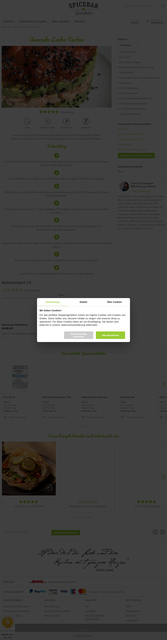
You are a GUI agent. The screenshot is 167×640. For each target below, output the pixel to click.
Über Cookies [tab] (114, 302)
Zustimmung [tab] (53, 302)
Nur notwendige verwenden (78, 335)
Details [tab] (83, 302)
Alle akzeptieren (110, 335)
